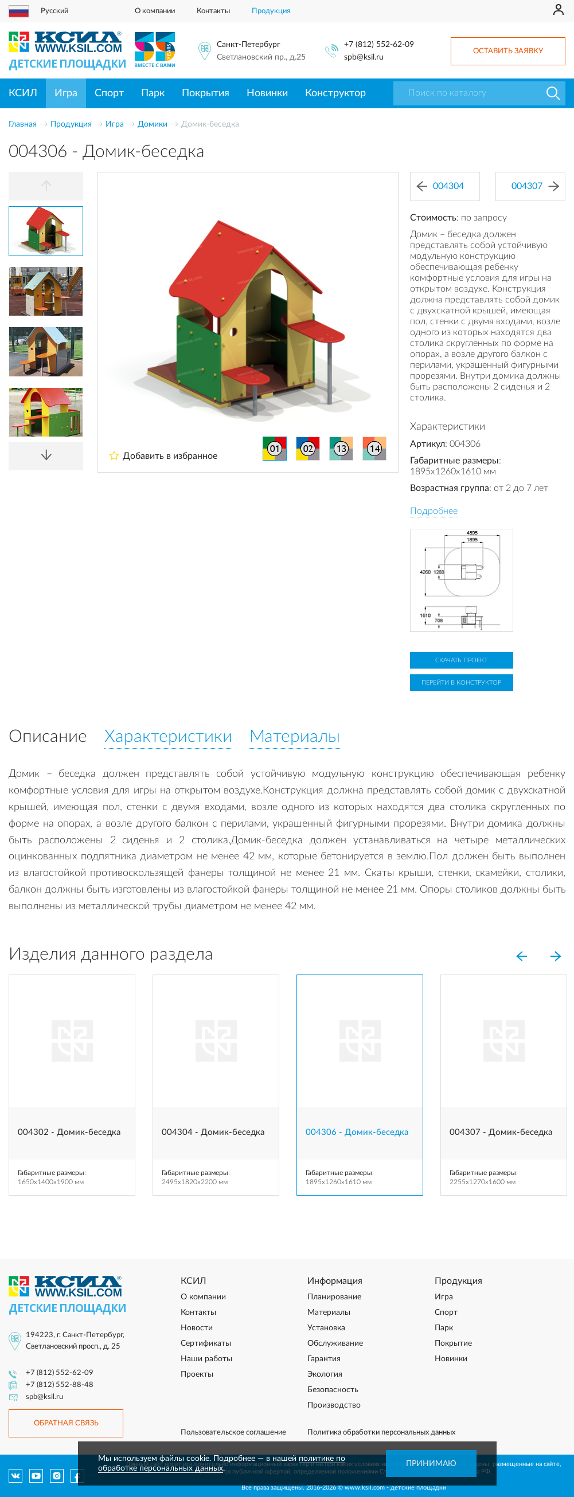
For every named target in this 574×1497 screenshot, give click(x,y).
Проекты (197, 1374)
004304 (440, 186)
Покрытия (205, 93)
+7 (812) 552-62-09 (379, 45)
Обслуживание (335, 1343)
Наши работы (206, 1359)
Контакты (213, 11)
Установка (326, 1328)
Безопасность (332, 1390)
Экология (324, 1374)
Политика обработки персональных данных (381, 1432)
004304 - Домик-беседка (213, 1132)
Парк (153, 93)
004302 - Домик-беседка (69, 1132)
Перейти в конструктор (461, 682)
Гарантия (324, 1359)
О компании (155, 11)
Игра (65, 93)
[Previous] (46, 186)
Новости (197, 1328)
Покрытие (453, 1343)
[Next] (46, 456)
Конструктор (335, 93)
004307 (535, 186)
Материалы (328, 1313)
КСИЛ (23, 93)
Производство (334, 1405)
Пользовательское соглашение (233, 1432)
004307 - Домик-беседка (501, 1132)
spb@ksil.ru (364, 57)
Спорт (109, 93)
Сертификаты (206, 1343)
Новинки (267, 93)
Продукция (271, 11)
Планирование (334, 1297)
